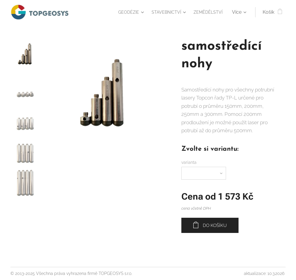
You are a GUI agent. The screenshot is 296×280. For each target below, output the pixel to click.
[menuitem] (123, 12)
